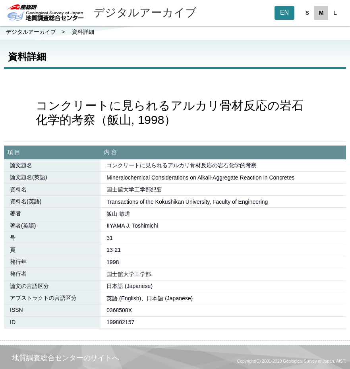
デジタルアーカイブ (31, 32)
